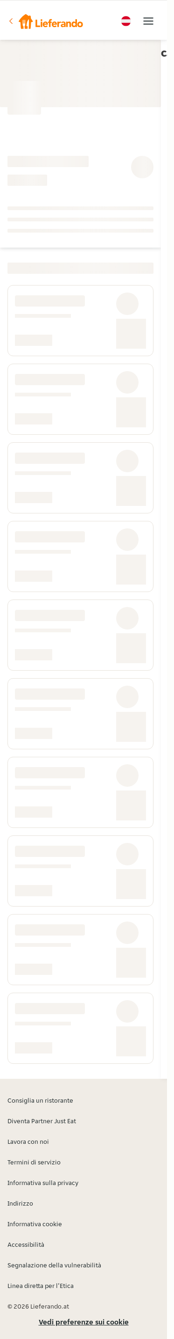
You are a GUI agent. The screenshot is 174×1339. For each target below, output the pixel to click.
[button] (45, 21)
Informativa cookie (34, 1224)
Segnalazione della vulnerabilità (54, 1265)
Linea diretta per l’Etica (40, 1285)
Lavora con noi (28, 1141)
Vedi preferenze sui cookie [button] (84, 1322)
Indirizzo (20, 1203)
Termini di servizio (34, 1162)
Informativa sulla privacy (42, 1182)
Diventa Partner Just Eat (41, 1121)
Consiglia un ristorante (40, 1100)
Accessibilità (25, 1244)
